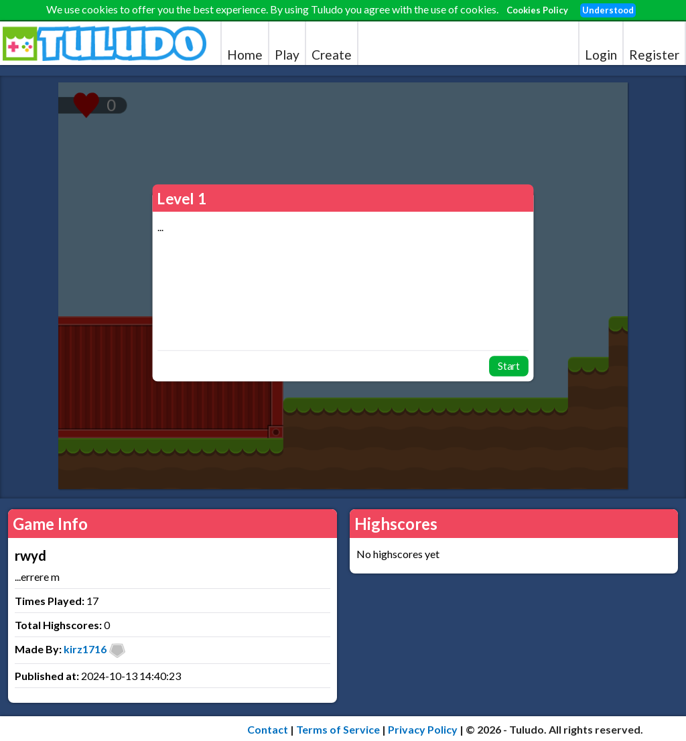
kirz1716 (85, 649)
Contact (267, 729)
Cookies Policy (537, 10)
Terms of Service (338, 729)
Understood (608, 10)
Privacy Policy (423, 729)
